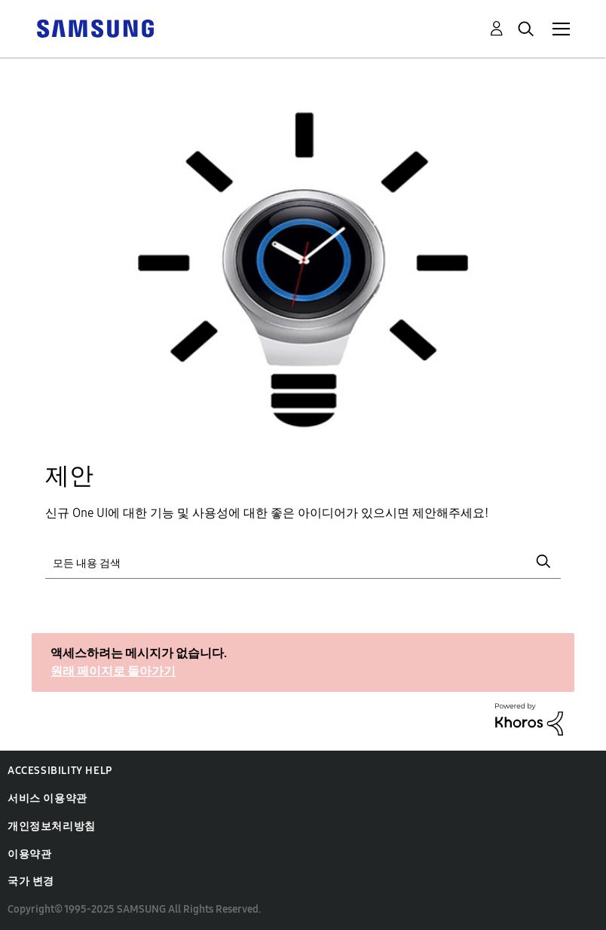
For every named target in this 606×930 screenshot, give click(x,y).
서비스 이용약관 (47, 798)
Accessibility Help (60, 770)
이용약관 (29, 854)
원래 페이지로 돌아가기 (113, 671)
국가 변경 (31, 881)
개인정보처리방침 (52, 826)
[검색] (303, 561)
